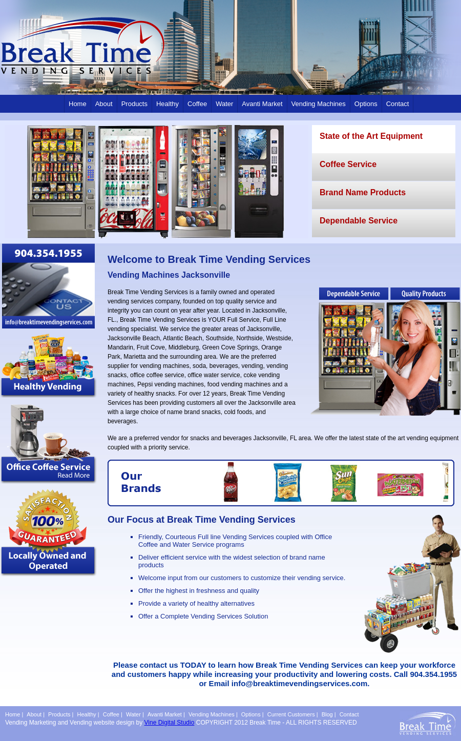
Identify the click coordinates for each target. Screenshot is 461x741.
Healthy (167, 104)
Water (224, 104)
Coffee (197, 104)
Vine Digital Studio (169, 722)
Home (78, 104)
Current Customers (291, 714)
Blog (327, 714)
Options (366, 104)
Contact (397, 104)
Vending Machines (318, 104)
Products (134, 104)
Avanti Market (262, 104)
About (104, 104)
